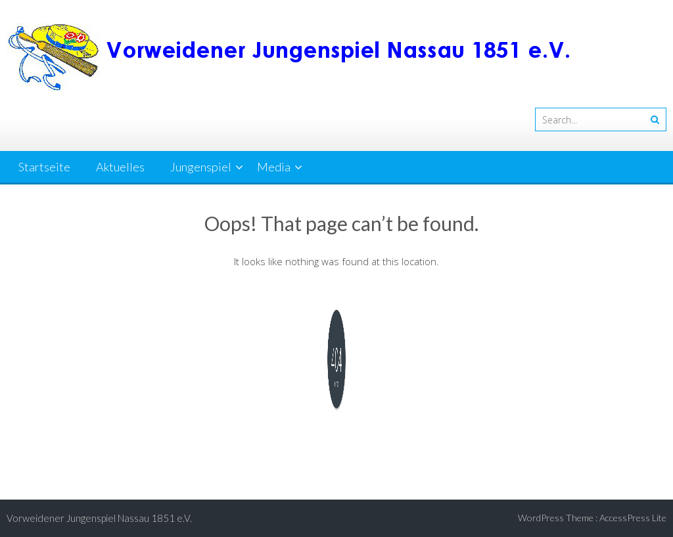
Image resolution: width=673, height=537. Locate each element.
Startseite (44, 167)
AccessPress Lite (632, 517)
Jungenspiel (200, 167)
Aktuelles (120, 167)
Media (273, 167)
